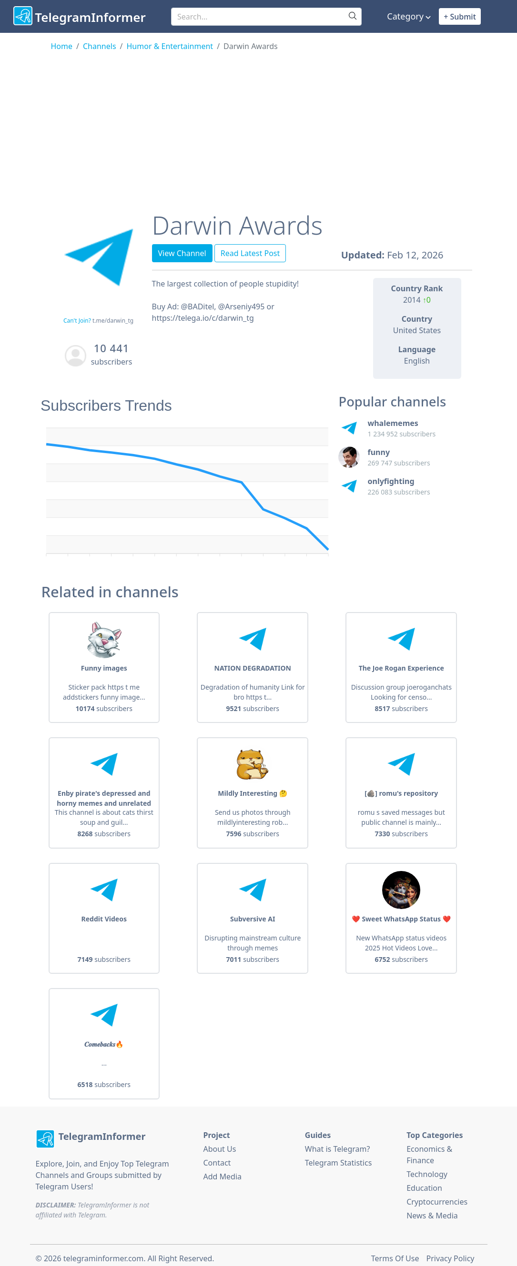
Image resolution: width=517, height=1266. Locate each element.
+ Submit (460, 16)
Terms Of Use (395, 1251)
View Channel (182, 253)
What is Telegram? (337, 1142)
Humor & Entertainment (170, 46)
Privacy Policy (450, 1251)
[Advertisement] (259, 123)
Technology (426, 1167)
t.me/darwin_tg (112, 320)
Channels (99, 46)
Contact (217, 1156)
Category (405, 16)
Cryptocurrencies (436, 1195)
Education (424, 1181)
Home (62, 46)
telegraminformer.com (103, 1251)
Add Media (222, 1170)
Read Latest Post (250, 253)
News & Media (432, 1209)
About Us (219, 1142)
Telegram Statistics (338, 1156)
